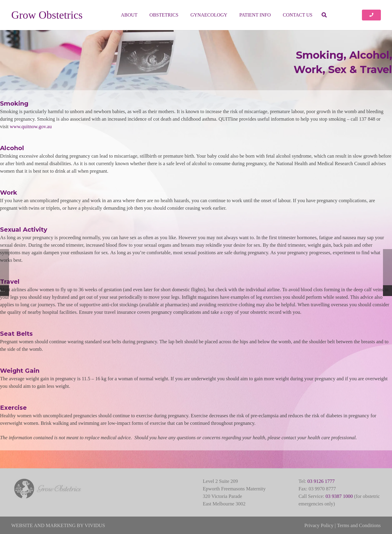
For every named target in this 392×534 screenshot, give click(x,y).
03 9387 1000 (339, 496)
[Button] (371, 15)
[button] (323, 15)
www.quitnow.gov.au (31, 126)
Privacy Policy (319, 525)
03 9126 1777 (321, 481)
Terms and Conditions (359, 525)
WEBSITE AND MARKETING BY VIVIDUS (58, 525)
